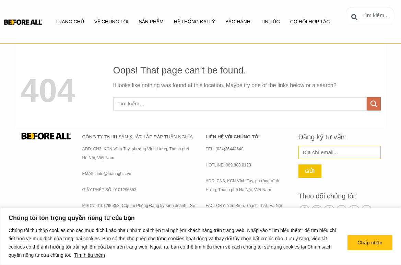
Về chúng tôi (111, 21)
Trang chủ (70, 21)
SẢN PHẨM (151, 21)
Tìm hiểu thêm (89, 255)
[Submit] (373, 104)
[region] (200, 236)
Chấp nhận (369, 242)
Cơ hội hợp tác (310, 21)
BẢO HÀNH (237, 21)
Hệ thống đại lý (194, 21)
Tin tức (270, 21)
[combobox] (370, 15)
